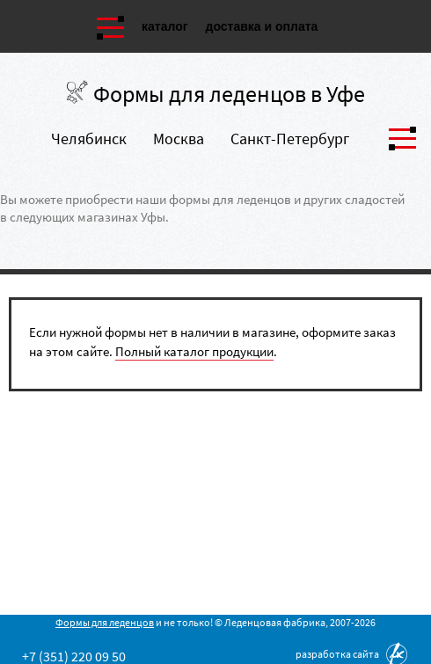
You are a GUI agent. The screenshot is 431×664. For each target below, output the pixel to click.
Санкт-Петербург (289, 138)
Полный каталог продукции (194, 351)
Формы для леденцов (104, 622)
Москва (178, 138)
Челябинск (89, 138)
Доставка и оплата (262, 26)
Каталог (165, 26)
